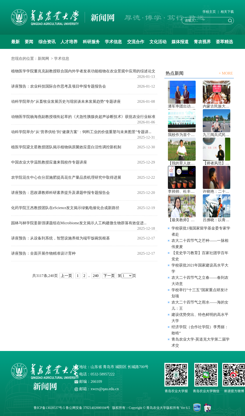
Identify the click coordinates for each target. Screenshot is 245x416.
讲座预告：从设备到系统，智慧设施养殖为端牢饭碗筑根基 (60, 238)
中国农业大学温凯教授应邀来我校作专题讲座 (49, 162)
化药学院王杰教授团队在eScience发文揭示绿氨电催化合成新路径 (65, 208)
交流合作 (135, 41)
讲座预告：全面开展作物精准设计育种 (43, 253)
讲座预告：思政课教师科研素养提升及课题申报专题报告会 (60, 193)
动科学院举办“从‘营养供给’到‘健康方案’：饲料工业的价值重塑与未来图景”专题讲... (81, 132)
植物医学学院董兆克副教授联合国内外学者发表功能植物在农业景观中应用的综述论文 (83, 71)
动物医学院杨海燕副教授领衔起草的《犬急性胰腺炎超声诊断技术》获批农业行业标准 (83, 117)
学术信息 (113, 41)
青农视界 (202, 41)
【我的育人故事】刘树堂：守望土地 (182, 163)
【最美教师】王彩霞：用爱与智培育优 (182, 220)
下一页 (109, 276)
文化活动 (157, 41)
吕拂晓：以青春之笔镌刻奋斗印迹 (217, 220)
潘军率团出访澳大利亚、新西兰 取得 (182, 106)
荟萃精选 (224, 41)
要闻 (29, 41)
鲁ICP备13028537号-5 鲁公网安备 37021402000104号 (72, 408)
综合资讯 (46, 41)
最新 (15, 41)
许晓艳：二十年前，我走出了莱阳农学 (217, 191)
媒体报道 (180, 41)
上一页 (66, 276)
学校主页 (209, 12)
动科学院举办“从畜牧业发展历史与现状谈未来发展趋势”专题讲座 (66, 101)
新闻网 (43, 58)
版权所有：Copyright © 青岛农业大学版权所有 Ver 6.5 (152, 408)
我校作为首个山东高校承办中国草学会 (182, 135)
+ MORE (226, 73)
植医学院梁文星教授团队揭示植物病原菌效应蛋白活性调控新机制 (66, 147)
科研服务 (91, 41)
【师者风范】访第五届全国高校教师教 (217, 163)
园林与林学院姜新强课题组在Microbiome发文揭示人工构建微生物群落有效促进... (79, 223)
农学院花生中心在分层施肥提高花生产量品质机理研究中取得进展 (66, 177)
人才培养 (69, 41)
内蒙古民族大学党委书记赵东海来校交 (217, 106)
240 (96, 276)
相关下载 (227, 12)
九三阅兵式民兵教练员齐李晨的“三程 (217, 135)
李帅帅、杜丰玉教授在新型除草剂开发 (182, 191)
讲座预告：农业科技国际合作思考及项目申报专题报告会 (58, 86)
